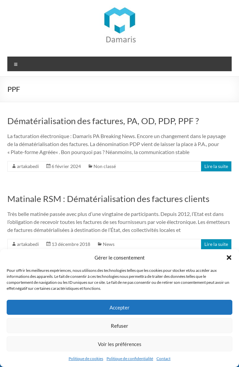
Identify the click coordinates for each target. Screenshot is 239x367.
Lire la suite (216, 166)
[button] (229, 257)
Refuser (119, 326)
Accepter (119, 307)
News (109, 244)
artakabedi (28, 166)
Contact (163, 358)
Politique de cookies (86, 358)
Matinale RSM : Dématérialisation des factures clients (108, 198)
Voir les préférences (119, 344)
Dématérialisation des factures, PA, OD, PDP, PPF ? (103, 120)
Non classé (105, 166)
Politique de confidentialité (130, 358)
